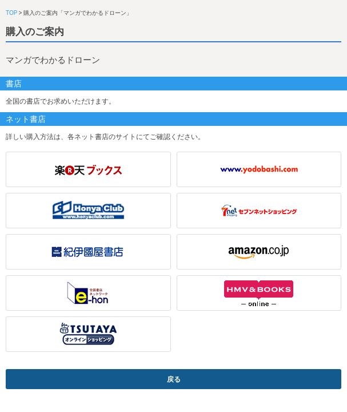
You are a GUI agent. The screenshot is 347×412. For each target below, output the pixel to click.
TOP (11, 13)
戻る (174, 379)
